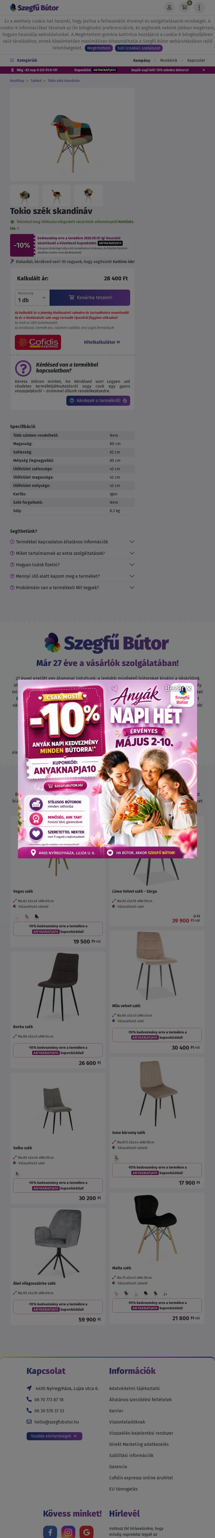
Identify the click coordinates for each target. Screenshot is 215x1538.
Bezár (178, 688)
